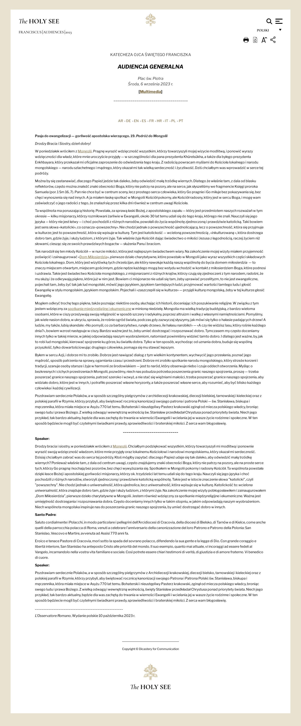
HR (159, 120)
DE (128, 120)
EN (136, 120)
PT (181, 120)
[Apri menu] (278, 21)
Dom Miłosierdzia (93, 256)
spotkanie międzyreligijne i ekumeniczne (99, 308)
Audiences (54, 32)
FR (151, 120)
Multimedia (150, 91)
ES (144, 120)
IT (166, 120)
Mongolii (85, 151)
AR (120, 120)
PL (173, 120)
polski (266, 31)
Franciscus (30, 32)
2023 (68, 32)
